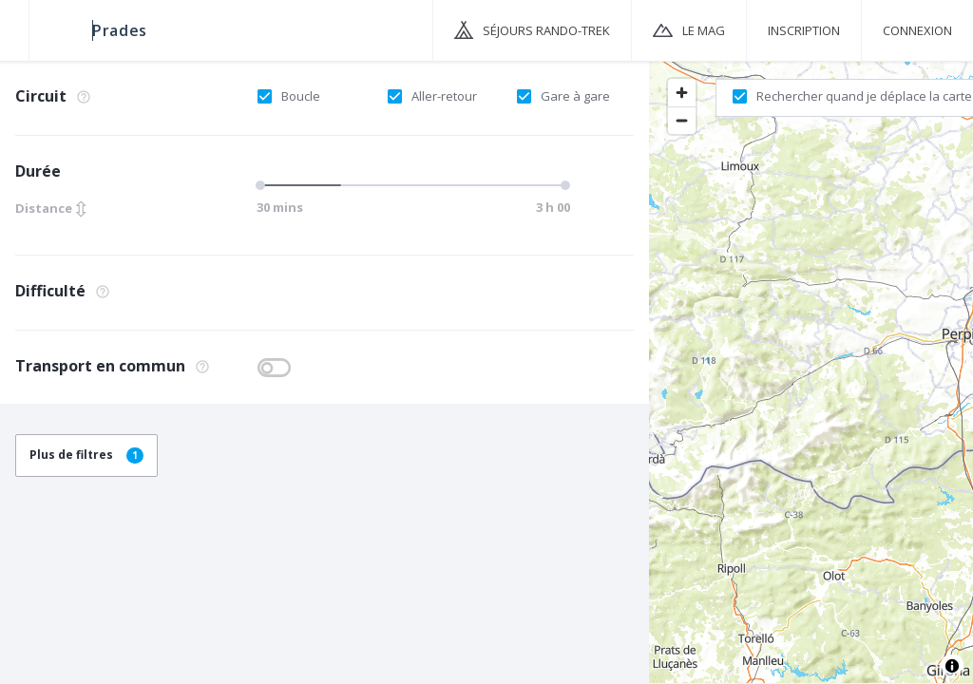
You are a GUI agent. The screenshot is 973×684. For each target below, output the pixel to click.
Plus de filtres (86, 454)
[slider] (263, 185)
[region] (811, 371)
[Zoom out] (682, 120)
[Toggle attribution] (952, 666)
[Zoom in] (682, 92)
